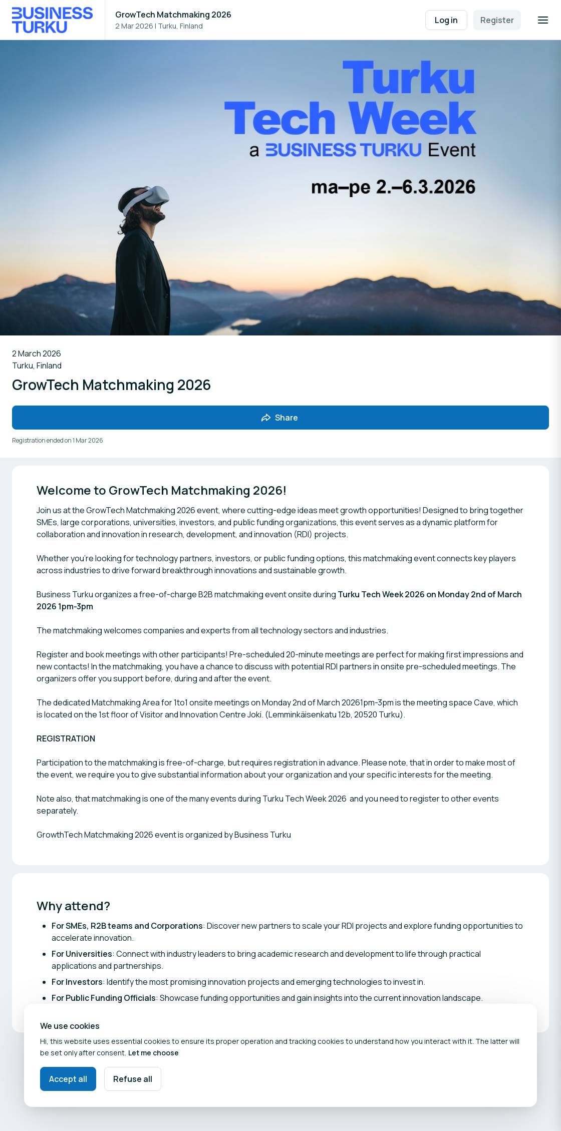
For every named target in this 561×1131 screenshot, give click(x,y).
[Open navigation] (543, 20)
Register (497, 20)
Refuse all (132, 1078)
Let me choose (153, 1052)
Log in (446, 20)
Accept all (68, 1078)
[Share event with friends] (280, 418)
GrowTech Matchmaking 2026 (173, 14)
